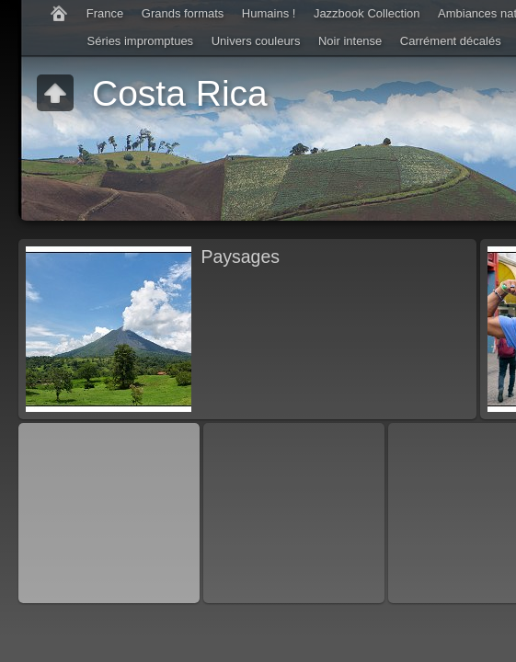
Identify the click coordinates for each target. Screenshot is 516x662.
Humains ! (269, 13)
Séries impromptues (140, 41)
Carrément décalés (450, 41)
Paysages (240, 256)
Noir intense (350, 41)
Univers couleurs (256, 41)
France (104, 13)
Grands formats (183, 13)
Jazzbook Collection (367, 13)
